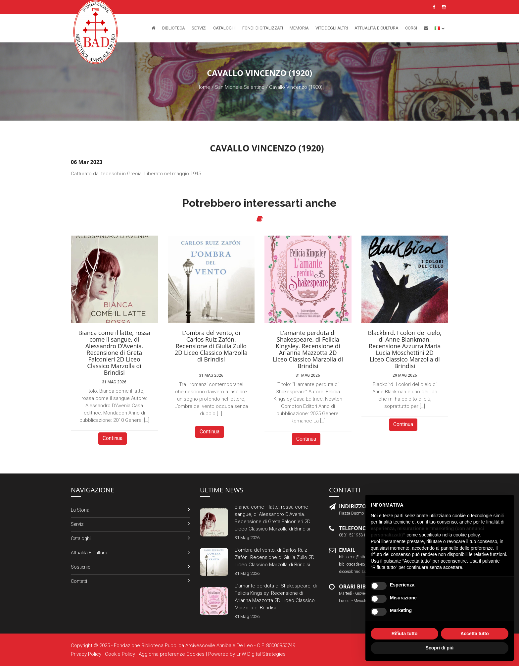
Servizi (199, 28)
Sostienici (81, 567)
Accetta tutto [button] (474, 633)
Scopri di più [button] (440, 647)
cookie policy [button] (466, 534)
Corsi (411, 28)
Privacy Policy (86, 654)
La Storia (80, 510)
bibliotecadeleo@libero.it (360, 564)
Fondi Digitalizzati (262, 28)
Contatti (79, 581)
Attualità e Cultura (376, 28)
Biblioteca (173, 28)
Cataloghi (224, 28)
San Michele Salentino (239, 87)
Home (203, 87)
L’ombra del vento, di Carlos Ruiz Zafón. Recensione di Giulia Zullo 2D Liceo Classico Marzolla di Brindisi (274, 557)
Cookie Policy (120, 654)
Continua (112, 438)
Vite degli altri (331, 28)
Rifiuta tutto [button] (405, 633)
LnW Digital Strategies (261, 654)
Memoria (299, 28)
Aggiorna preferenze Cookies (172, 654)
